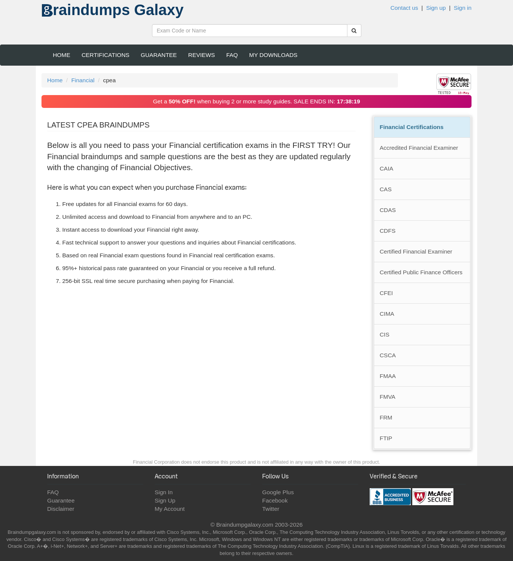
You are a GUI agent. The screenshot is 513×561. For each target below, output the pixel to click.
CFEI (386, 293)
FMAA (388, 376)
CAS (386, 189)
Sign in (463, 8)
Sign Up (165, 500)
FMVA (388, 396)
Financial (83, 80)
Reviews (201, 55)
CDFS (388, 230)
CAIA (386, 168)
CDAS (388, 210)
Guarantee (159, 55)
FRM (386, 417)
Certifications (105, 55)
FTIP (386, 438)
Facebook (275, 500)
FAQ (232, 55)
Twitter (270, 509)
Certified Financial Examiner (416, 251)
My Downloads (273, 55)
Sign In (164, 492)
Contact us (404, 8)
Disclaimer (60, 509)
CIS (385, 334)
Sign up (436, 8)
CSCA (388, 355)
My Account (170, 509)
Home (61, 55)
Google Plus (278, 492)
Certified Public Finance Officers (421, 272)
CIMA (387, 313)
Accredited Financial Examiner (419, 147)
